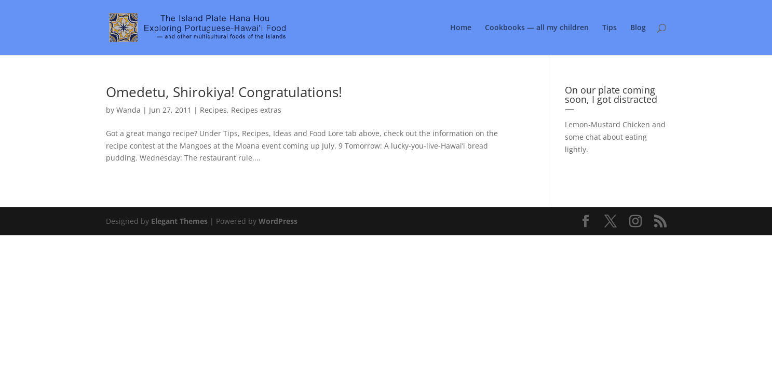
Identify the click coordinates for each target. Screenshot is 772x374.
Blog (638, 28)
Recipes (213, 110)
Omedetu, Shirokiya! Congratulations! (224, 92)
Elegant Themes (179, 221)
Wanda (128, 110)
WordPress (278, 221)
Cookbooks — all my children (537, 28)
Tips (609, 28)
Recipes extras (256, 110)
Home (460, 28)
